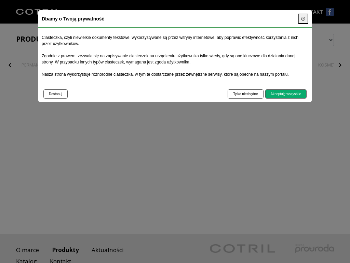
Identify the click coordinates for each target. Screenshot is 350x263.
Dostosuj (55, 94)
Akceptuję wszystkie (286, 94)
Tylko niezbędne (245, 94)
